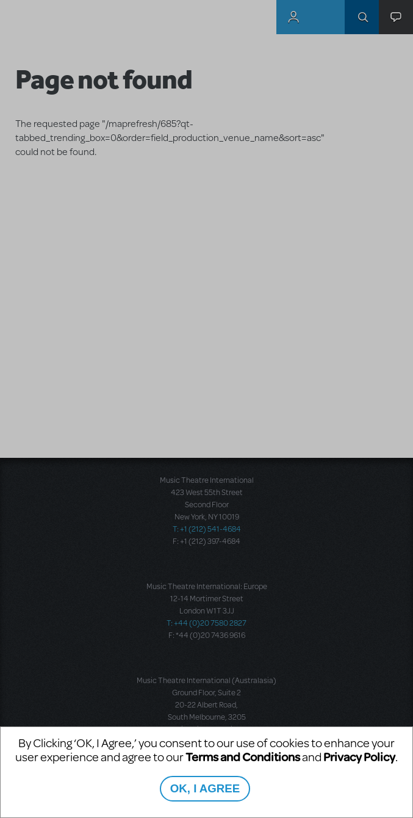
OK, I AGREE (205, 788)
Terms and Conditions (242, 757)
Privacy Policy (359, 757)
